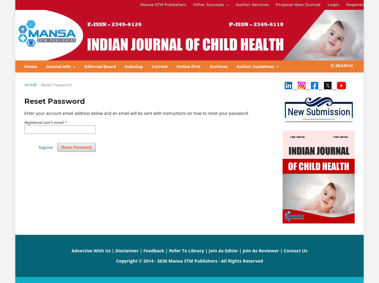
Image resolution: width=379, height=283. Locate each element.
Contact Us (296, 251)
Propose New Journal (298, 4)
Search (342, 65)
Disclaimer (127, 251)
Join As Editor (223, 251)
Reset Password (77, 147)
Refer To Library (186, 251)
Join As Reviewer (261, 251)
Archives (219, 66)
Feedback (154, 251)
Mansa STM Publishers (163, 4)
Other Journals (209, 4)
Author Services (252, 4)
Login (333, 4)
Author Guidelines (256, 66)
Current (160, 66)
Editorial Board (100, 66)
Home (30, 66)
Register (355, 4)
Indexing (134, 66)
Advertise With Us (91, 251)
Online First (189, 66)
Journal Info (59, 66)
